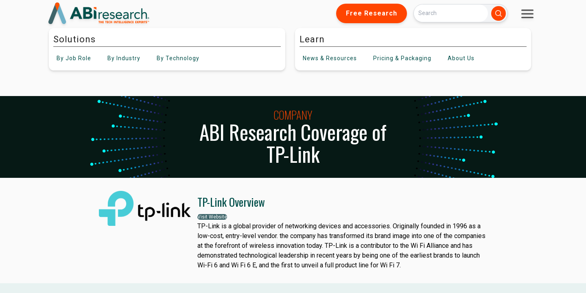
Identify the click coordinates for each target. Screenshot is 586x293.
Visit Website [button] (212, 217)
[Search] (451, 13)
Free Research (371, 13)
